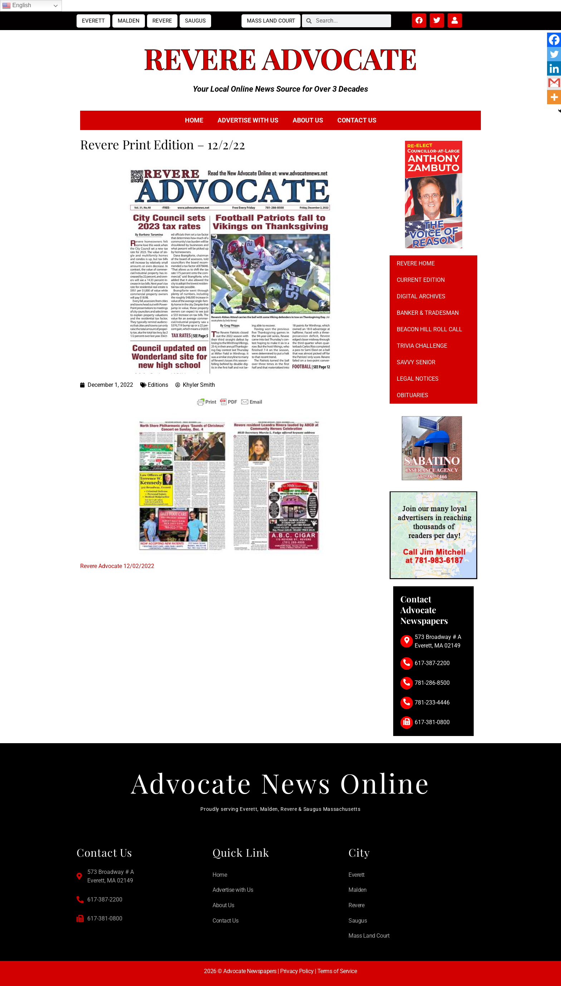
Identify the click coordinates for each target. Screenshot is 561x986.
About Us (308, 120)
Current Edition (421, 279)
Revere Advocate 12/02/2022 (117, 566)
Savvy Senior (416, 362)
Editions (158, 384)
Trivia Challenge (422, 345)
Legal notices (418, 378)
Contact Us (356, 120)
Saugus (195, 21)
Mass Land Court (271, 21)
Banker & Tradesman (428, 312)
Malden (129, 21)
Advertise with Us (248, 120)
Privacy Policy (296, 971)
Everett (93, 21)
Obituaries (412, 395)
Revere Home (416, 263)
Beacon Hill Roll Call (429, 329)
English (16, 5)
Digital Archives (421, 296)
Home (194, 120)
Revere (162, 21)
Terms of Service (337, 971)
